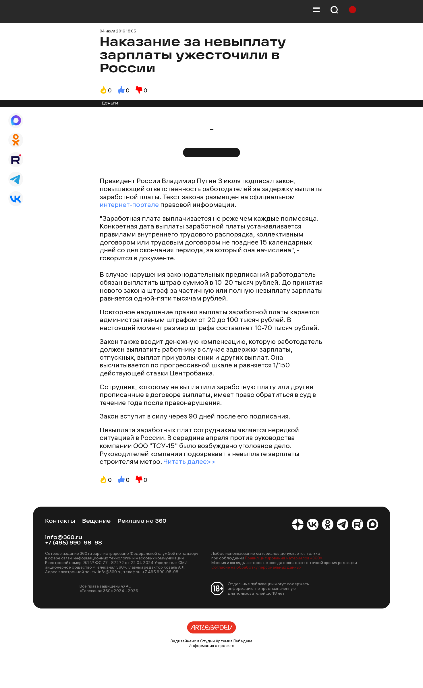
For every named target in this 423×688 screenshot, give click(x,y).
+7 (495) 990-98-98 (73, 543)
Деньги (110, 103)
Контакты (60, 521)
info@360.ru (63, 537)
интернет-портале (129, 204)
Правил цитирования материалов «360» (283, 558)
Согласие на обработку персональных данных (256, 567)
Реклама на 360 (141, 521)
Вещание (96, 521)
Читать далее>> (189, 461)
